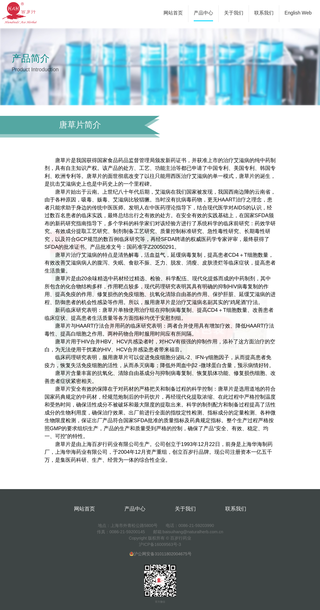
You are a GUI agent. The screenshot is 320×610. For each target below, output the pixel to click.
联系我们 (264, 13)
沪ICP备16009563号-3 (160, 544)
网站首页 (173, 13)
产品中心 (203, 13)
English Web (298, 13)
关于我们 (233, 13)
